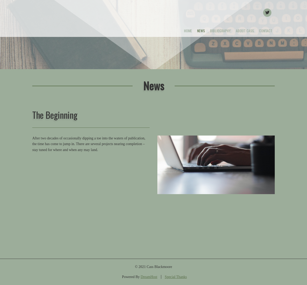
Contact (265, 30)
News (201, 30)
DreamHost (149, 277)
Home (188, 30)
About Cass (245, 30)
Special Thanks (176, 277)
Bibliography (220, 30)
